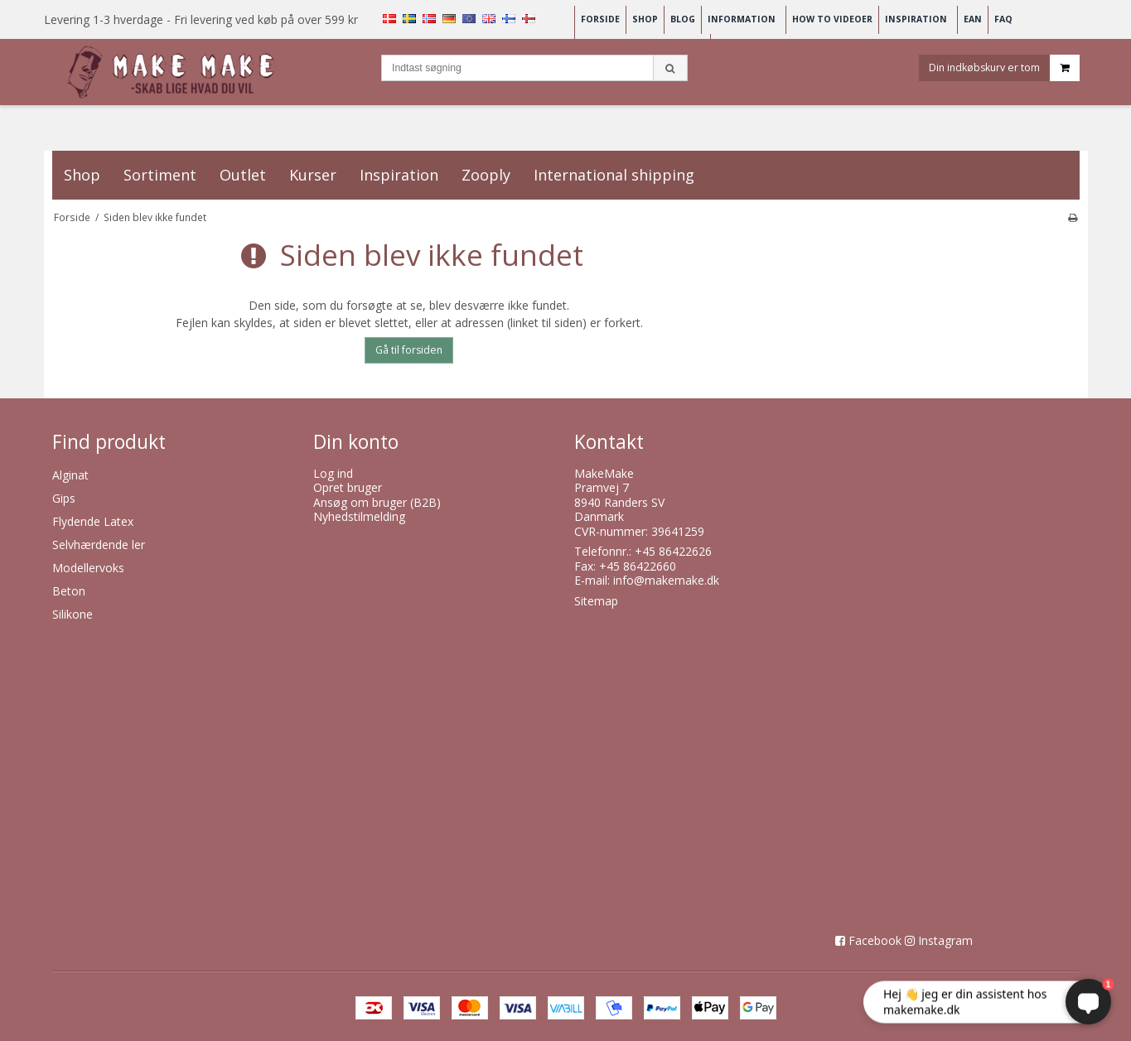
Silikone (72, 614)
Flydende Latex (92, 521)
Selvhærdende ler (98, 544)
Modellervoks (88, 568)
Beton (68, 591)
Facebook (874, 940)
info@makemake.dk (666, 580)
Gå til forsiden (408, 350)
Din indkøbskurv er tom (1004, 69)
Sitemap (596, 601)
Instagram (945, 940)
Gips (63, 498)
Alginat (70, 475)
